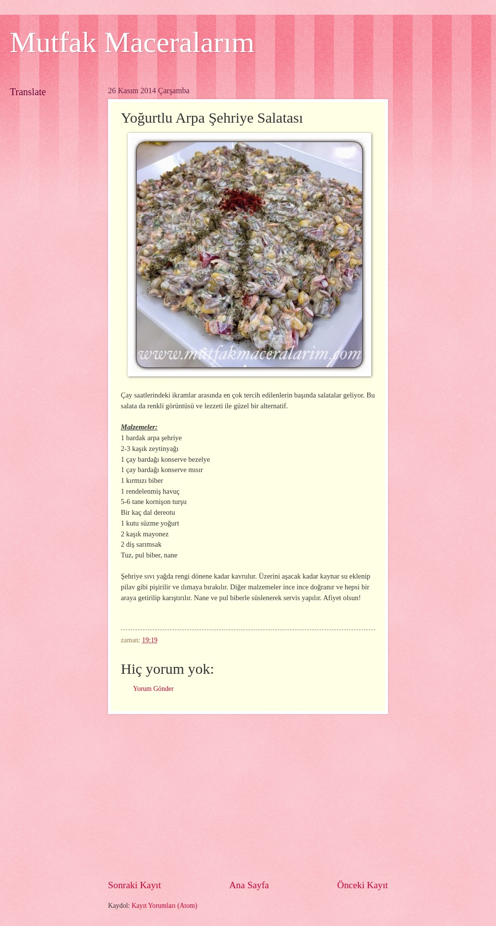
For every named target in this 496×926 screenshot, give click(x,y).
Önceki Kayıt (362, 885)
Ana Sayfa (249, 885)
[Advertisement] (248, 796)
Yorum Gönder (153, 688)
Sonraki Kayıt (134, 885)
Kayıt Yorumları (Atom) (164, 905)
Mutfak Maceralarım (132, 42)
